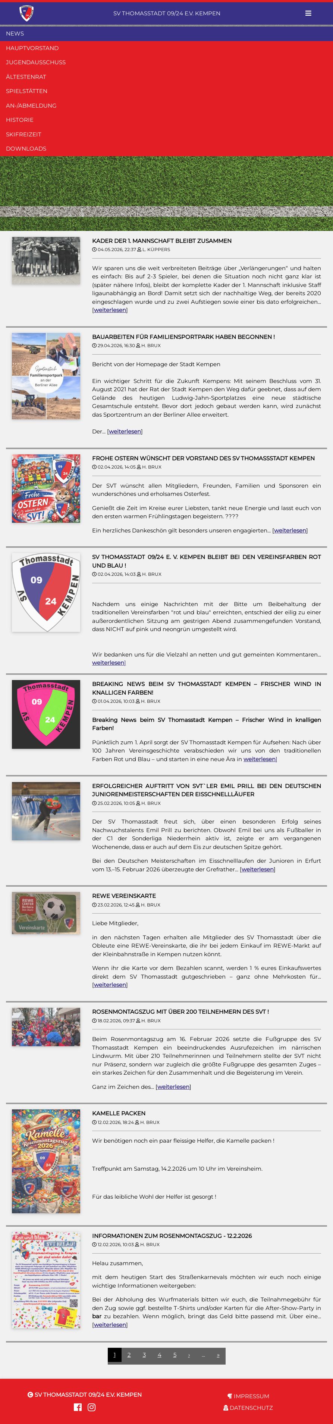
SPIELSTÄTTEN (26, 91)
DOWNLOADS (26, 148)
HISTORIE (20, 119)
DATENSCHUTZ (248, 1407)
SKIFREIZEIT (23, 134)
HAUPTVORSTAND (32, 48)
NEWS (15, 33)
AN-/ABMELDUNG (31, 105)
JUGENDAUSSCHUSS (36, 62)
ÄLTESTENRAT (26, 76)
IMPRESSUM (248, 1396)
